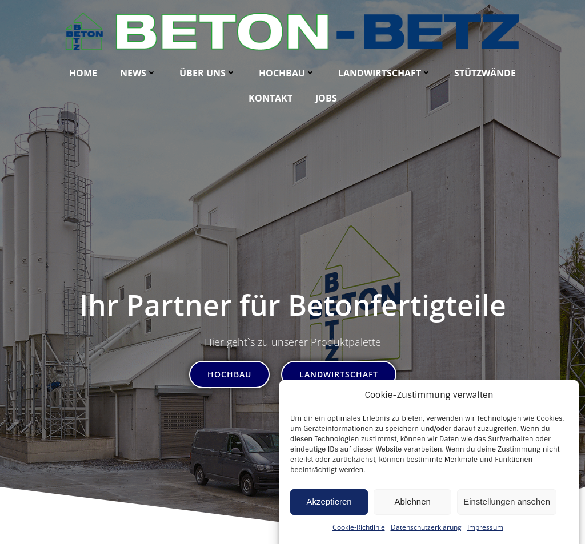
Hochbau (287, 73)
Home (83, 73)
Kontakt (270, 98)
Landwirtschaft (384, 73)
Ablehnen (412, 518)
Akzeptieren (328, 518)
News (138, 73)
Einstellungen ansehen (506, 518)
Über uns (207, 73)
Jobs (326, 98)
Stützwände (485, 73)
